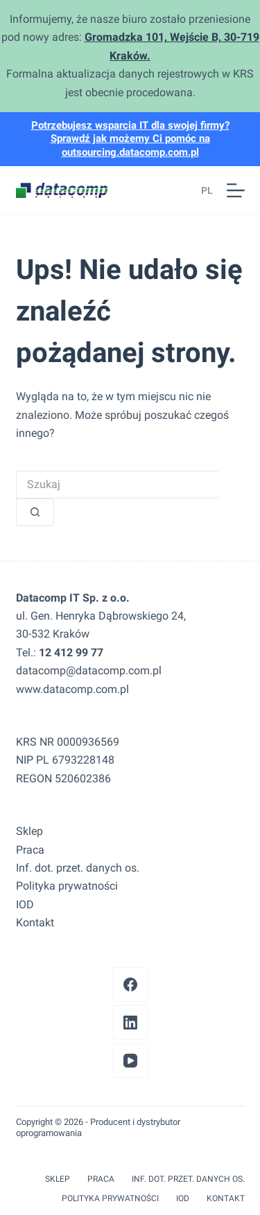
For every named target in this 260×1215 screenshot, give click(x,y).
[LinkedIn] (130, 1022)
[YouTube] (130, 1060)
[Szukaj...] (117, 484)
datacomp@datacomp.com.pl (89, 670)
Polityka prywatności (67, 885)
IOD (25, 904)
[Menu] (236, 190)
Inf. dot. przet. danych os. (77, 867)
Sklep (29, 831)
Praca (30, 849)
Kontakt (35, 922)
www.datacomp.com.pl (72, 689)
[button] (203, 191)
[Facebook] (130, 984)
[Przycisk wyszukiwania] (35, 512)
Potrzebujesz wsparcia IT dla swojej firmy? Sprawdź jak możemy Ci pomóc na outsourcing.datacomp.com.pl (130, 139)
